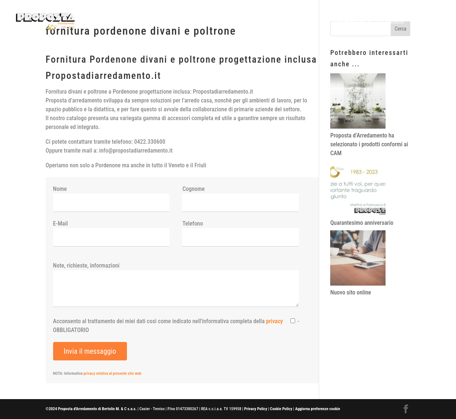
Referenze (349, 21)
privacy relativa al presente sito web (113, 373)
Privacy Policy (255, 408)
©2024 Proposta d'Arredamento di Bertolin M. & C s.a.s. (91, 408)
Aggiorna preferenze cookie (317, 408)
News (421, 21)
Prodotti (306, 21)
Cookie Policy (281, 408)
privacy (274, 321)
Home (276, 21)
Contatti (392, 21)
